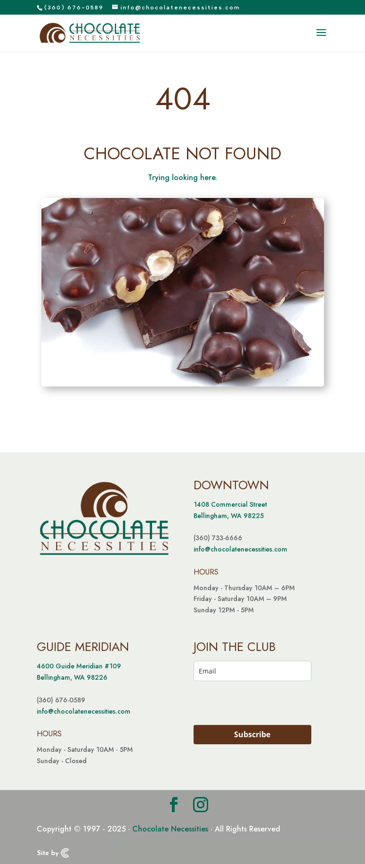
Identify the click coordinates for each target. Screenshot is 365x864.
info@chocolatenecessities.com (240, 549)
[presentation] (242, 703)
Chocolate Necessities (170, 828)
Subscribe (252, 734)
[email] (252, 671)
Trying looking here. (182, 177)
